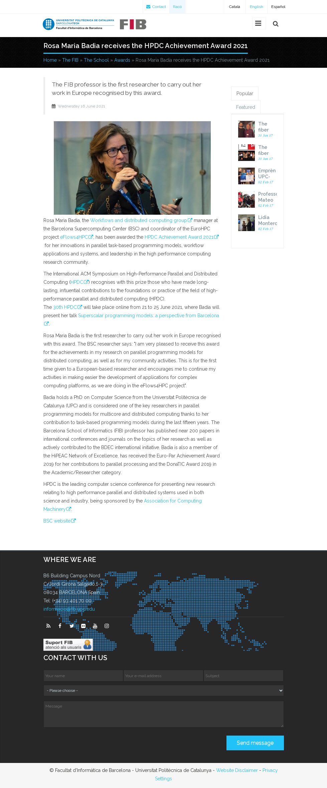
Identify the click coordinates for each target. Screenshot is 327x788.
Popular (244, 93)
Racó (177, 6)
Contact (156, 6)
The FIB (70, 60)
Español (278, 6)
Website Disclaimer (237, 770)
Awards (122, 60)
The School (96, 60)
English (256, 6)
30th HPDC (65, 307)
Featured (245, 107)
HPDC (76, 282)
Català (234, 6)
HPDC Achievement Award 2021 (179, 237)
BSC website (56, 521)
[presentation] (94, 745)
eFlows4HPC (74, 237)
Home (50, 60)
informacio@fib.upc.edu (69, 609)
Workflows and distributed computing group (138, 220)
